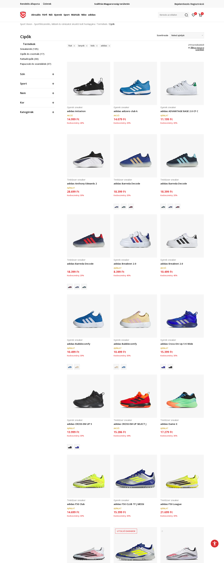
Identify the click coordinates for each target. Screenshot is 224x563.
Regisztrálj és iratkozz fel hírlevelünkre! (112, 3)
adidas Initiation (76, 111)
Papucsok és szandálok (35, 63)
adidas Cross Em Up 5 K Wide (176, 343)
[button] (173, 15)
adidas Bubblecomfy (78, 343)
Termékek (102, 24)
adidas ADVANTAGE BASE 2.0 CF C (179, 111)
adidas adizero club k (125, 111)
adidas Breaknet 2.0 (125, 263)
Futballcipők (29, 58)
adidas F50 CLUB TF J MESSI (129, 504)
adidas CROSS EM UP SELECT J (130, 423)
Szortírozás (162, 35)
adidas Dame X (168, 423)
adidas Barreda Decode (127, 183)
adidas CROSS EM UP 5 (79, 423)
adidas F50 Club (76, 504)
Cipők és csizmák (32, 53)
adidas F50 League (171, 504)
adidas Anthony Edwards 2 (82, 183)
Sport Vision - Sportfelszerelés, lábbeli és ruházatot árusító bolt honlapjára (57, 24)
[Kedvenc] (193, 14)
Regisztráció (197, 3)
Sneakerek (29, 48)
